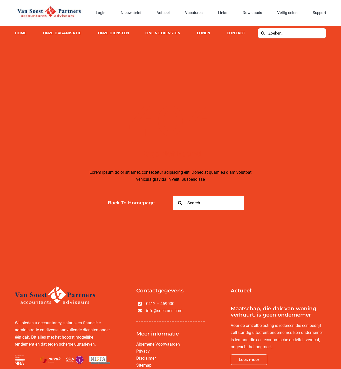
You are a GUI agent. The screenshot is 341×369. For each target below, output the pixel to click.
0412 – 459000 (160, 303)
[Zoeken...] (292, 33)
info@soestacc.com (164, 310)
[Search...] (208, 203)
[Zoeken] (263, 33)
